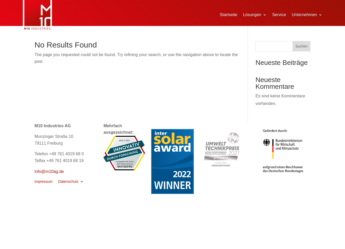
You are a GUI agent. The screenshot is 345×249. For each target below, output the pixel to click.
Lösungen (252, 14)
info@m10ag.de (49, 171)
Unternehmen (304, 14)
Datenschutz (68, 182)
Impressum (43, 182)
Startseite (228, 14)
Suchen (301, 46)
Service (279, 14)
